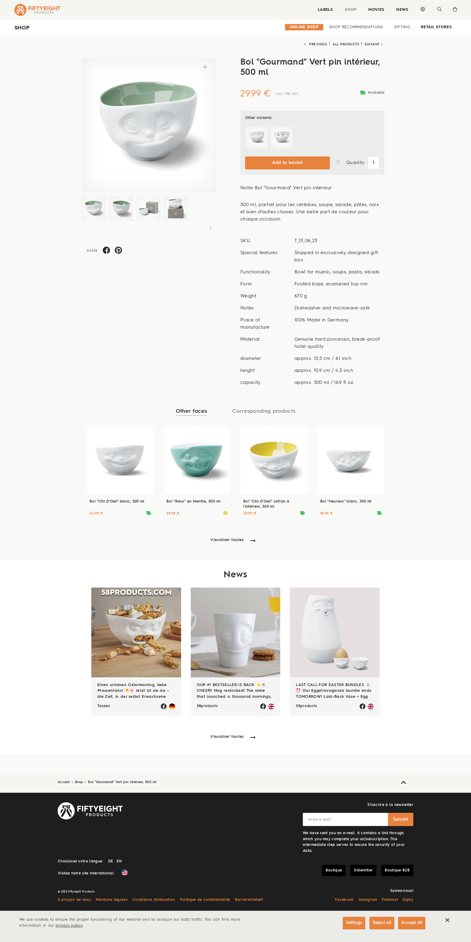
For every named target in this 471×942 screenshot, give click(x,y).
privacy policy (69, 926)
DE (110, 860)
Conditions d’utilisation (153, 898)
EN (119, 860)
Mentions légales (112, 898)
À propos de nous (74, 898)
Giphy (408, 898)
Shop (349, 10)
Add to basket (287, 161)
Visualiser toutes (227, 539)
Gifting (402, 27)
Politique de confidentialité (205, 898)
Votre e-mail (320, 818)
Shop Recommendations (356, 27)
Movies (375, 10)
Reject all (380, 923)
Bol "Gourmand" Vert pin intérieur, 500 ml (122, 780)
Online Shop (304, 27)
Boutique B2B (397, 869)
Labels (324, 10)
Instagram (367, 898)
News (401, 10)
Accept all (411, 923)
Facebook (344, 898)
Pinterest (390, 898)
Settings (351, 923)
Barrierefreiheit (249, 898)
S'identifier (363, 869)
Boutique (334, 869)
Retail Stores (436, 27)
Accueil (64, 780)
